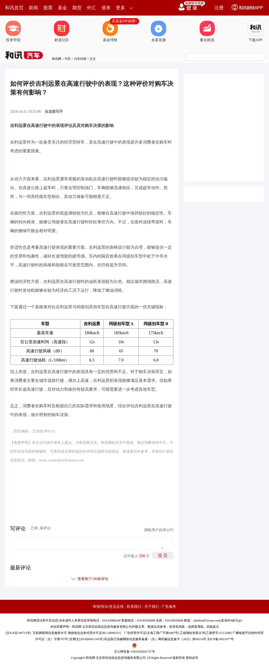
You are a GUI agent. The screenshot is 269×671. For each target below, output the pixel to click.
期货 (77, 7)
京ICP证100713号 (18, 633)
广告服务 (169, 607)
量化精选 (207, 31)
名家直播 (158, 31)
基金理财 (110, 31)
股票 (48, 7)
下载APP (255, 31)
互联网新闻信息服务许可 (50, 633)
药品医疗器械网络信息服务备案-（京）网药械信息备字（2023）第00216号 (155, 639)
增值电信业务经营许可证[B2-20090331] (94, 633)
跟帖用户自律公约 (158, 530)
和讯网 (56, 59)
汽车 (68, 59)
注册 (219, 7)
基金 (62, 7)
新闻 (33, 7)
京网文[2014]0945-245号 (86, 639)
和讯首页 (14, 7)
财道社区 (61, 31)
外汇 (91, 7)
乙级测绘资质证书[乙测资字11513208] (206, 633)
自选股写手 (54, 111)
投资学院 (13, 31)
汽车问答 (80, 59)
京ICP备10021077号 (220, 639)
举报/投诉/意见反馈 (108, 607)
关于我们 (151, 607)
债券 (106, 7)
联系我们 (134, 607)
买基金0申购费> (124, 21)
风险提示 (213, 627)
